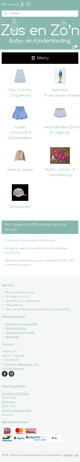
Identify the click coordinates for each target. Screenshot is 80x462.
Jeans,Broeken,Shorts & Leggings (61, 129)
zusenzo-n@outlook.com (22, 364)
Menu (40, 58)
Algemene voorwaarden (21, 324)
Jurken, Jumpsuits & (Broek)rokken (20, 132)
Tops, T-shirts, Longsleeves (20, 92)
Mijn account (13, 4)
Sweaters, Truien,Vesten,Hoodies (61, 92)
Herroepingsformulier (19, 332)
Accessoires (20, 206)
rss (76, 455)
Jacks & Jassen (20, 169)
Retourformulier (15, 328)
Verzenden (12, 336)
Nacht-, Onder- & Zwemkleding (60, 172)
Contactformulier (13, 368)
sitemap (68, 455)
